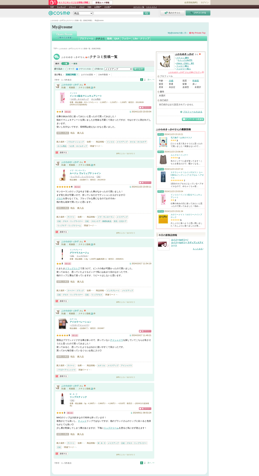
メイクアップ (122, 142)
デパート (71, 217)
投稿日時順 (71, 74)
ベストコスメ (151, 7)
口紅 (98, 177)
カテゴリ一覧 (138, 7)
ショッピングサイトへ (145, 107)
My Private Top (198, 33)
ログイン (205, 2)
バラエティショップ (75, 142)
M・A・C (73, 394)
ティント (82, 421)
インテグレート (76, 250)
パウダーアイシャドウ (80, 325)
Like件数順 (103, 74)
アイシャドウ (116, 340)
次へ (149, 79)
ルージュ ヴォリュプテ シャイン (85, 173)
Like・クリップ (141, 38)
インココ (73, 93)
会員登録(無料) (191, 2)
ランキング (61, 7)
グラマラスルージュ (79, 252)
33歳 (171, 80)
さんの (186, 72)
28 (92, 87)
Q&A (89, 7)
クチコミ (100, 38)
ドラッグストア (72, 268)
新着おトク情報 (102, 2)
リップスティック (78, 397)
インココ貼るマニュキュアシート (86, 96)
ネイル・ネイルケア (138, 142)
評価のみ (99, 69)
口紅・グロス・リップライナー (70, 221)
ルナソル (73, 319)
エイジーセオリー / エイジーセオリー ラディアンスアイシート (187, 243)
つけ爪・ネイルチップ (80, 99)
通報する (61, 152)
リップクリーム (111, 428)
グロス (59, 198)
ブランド (72, 7)
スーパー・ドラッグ (75, 291)
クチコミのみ (85, 69)
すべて (71, 69)
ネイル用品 (95, 99)
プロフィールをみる (192, 112)
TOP (52, 7)
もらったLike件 (185, 60)
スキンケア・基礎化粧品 (101, 221)
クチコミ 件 (182, 58)
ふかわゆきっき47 (89, 57)
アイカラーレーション (80, 322)
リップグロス (82, 256)
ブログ (82, 7)
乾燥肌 (195, 80)
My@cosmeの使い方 (177, 33)
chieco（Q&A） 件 (185, 63)
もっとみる (198, 249)
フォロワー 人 (183, 69)
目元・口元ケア (120, 221)
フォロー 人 (182, 66)
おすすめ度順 (87, 74)
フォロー (126, 38)
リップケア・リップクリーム (82, 177)
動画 (109, 38)
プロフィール (86, 38)
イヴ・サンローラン (78, 170)
